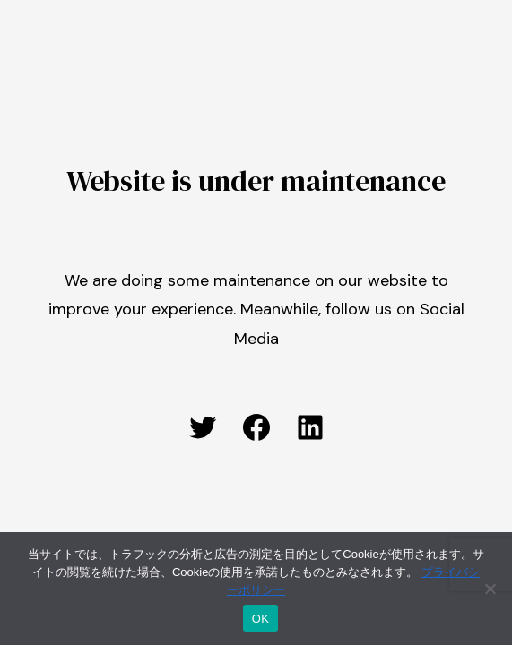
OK (260, 618)
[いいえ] (490, 589)
